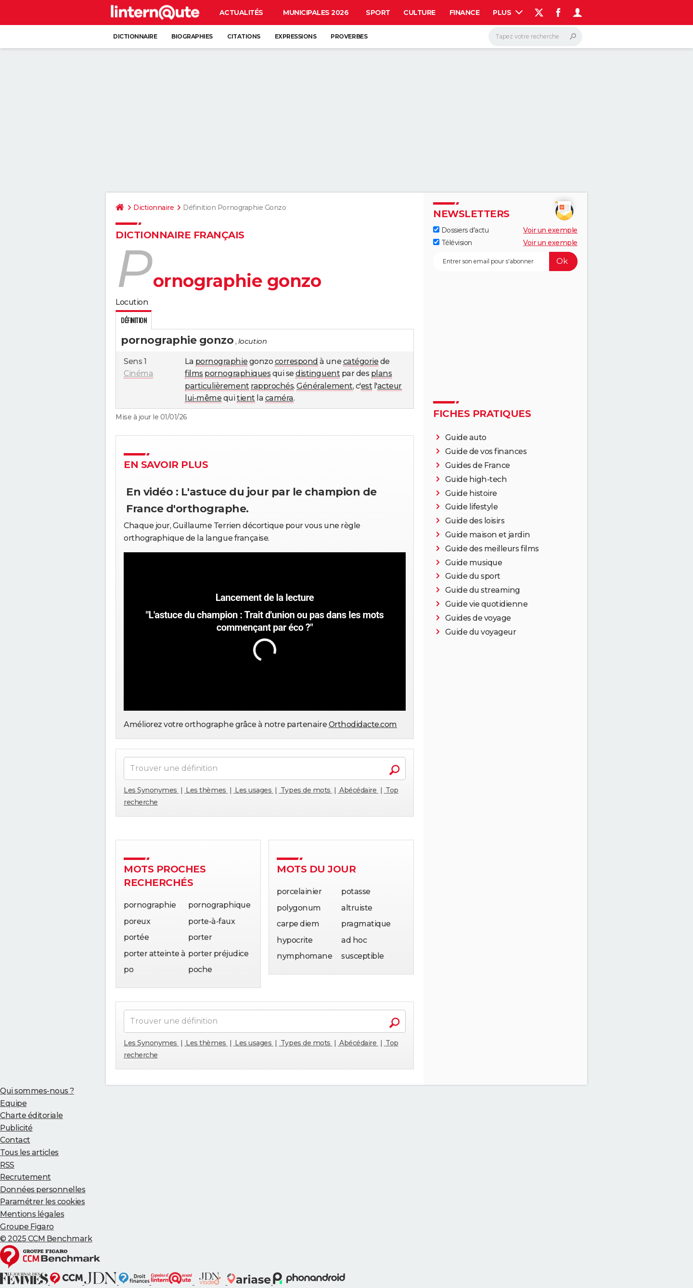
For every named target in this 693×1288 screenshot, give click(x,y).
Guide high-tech (476, 479)
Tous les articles (29, 1152)
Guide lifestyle (471, 506)
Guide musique (473, 562)
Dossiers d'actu (460, 230)
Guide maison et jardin (487, 534)
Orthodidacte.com (363, 724)
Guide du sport (472, 576)
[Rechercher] (535, 36)
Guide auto (466, 437)
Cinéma (138, 373)
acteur (389, 385)
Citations (243, 36)
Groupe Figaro (27, 1226)
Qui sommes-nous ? (37, 1090)
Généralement (324, 385)
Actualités (241, 12)
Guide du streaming (482, 590)
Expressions (296, 36)
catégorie (361, 361)
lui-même (203, 398)
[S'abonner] (505, 261)
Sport (378, 12)
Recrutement (25, 1177)
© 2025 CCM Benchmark (46, 1238)
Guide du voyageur (480, 632)
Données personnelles (42, 1189)
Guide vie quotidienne (486, 604)
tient (246, 398)
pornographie (221, 361)
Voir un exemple (550, 230)
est (366, 385)
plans (381, 373)
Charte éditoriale (31, 1115)
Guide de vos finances (486, 451)
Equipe (13, 1103)
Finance (464, 12)
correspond (296, 361)
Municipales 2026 (315, 12)
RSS (7, 1165)
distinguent (317, 373)
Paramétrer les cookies (42, 1201)
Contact (15, 1140)
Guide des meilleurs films (492, 548)
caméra (279, 398)
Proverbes (349, 36)
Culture (419, 12)
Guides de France (477, 465)
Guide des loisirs (475, 520)
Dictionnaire (135, 36)
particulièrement (217, 385)
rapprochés (272, 385)
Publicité (16, 1127)
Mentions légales (32, 1214)
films (194, 373)
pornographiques (237, 373)
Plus (508, 12)
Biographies (192, 36)
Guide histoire (471, 493)
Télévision (452, 242)
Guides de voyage (478, 618)
